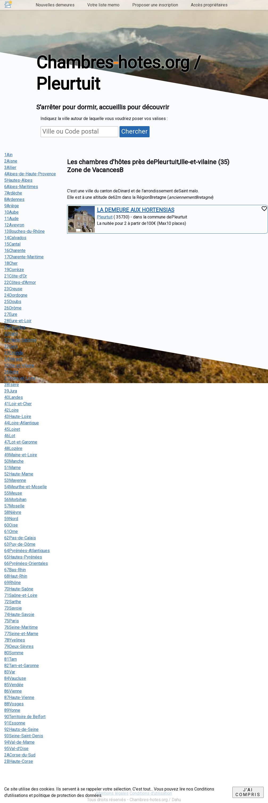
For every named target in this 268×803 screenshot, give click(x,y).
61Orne (11, 531)
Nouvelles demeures (55, 4)
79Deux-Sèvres (19, 646)
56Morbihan (15, 499)
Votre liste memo (103, 4)
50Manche (14, 461)
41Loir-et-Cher (18, 403)
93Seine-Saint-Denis (23, 735)
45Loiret (12, 429)
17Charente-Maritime (24, 256)
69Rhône (12, 582)
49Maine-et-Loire (20, 454)
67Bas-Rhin (15, 569)
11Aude (11, 218)
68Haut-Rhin (15, 576)
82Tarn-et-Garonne (21, 665)
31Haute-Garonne (20, 339)
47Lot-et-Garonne (20, 442)
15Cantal (12, 244)
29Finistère (15, 327)
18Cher (11, 263)
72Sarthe (12, 601)
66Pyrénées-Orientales (26, 563)
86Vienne (13, 691)
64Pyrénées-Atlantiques (27, 550)
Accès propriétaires (209, 4)
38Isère (11, 384)
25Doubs (12, 301)
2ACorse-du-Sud (19, 755)
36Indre (11, 371)
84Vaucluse (15, 678)
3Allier (10, 167)
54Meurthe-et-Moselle (25, 486)
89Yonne (12, 710)
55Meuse (13, 493)
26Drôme (13, 308)
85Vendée (13, 684)
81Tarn (10, 659)
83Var (9, 671)
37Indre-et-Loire (19, 378)
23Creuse (13, 288)
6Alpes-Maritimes (21, 186)
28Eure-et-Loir (17, 320)
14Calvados (15, 237)
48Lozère (13, 448)
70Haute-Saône (18, 588)
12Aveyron (14, 224)
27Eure (10, 314)
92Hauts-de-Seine (21, 729)
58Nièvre (12, 512)
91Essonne (14, 723)
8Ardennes (14, 199)
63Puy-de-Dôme (19, 544)
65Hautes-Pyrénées (23, 557)
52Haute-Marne (18, 474)
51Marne (12, 467)
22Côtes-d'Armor (20, 282)
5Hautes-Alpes (18, 180)
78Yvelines (14, 640)
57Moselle (14, 505)
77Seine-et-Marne (21, 633)
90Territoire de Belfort (25, 716)
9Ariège (11, 205)
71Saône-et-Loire (20, 595)
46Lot (9, 435)
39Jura (10, 391)
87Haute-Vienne (19, 697)
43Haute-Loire (17, 416)
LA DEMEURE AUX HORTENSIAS (135, 210)
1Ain (8, 154)
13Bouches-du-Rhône (24, 231)
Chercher (134, 131)
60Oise (11, 525)
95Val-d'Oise (16, 748)
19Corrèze (14, 269)
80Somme (13, 652)
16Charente (15, 250)
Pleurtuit (105, 217)
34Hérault (13, 359)
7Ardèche (13, 193)
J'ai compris (248, 792)
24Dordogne (15, 295)
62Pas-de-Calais (20, 537)
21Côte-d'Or (15, 276)
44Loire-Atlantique (21, 422)
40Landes (13, 397)
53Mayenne (15, 480)
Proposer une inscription (155, 4)
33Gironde (13, 352)
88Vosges (14, 703)
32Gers (11, 346)
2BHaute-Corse (18, 761)
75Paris (11, 620)
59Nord (11, 518)
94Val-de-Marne (19, 742)
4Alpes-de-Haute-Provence (30, 173)
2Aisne (10, 161)
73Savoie (13, 608)
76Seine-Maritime (21, 627)
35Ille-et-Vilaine (19, 365)
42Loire (11, 410)
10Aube (11, 212)
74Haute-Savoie (19, 614)
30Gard (11, 333)
